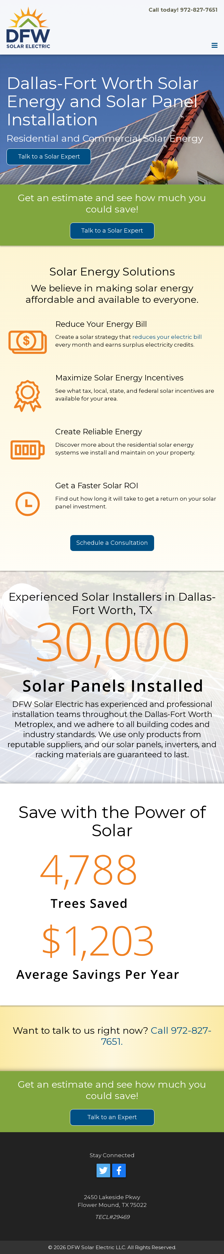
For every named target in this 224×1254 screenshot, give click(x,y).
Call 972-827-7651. (156, 1036)
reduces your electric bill (167, 337)
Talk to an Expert (112, 1117)
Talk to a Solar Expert (49, 156)
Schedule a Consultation (112, 542)
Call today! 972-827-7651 (183, 10)
